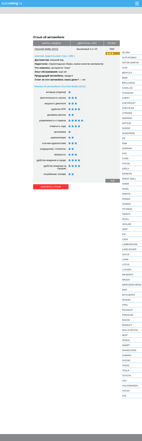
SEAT (125, 335)
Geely (125, 168)
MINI (124, 289)
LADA (125, 239)
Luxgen (126, 269)
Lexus (125, 254)
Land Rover (129, 249)
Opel (125, 305)
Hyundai (127, 209)
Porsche (127, 315)
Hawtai (126, 194)
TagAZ (125, 365)
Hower (126, 204)
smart (126, 345)
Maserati (127, 274)
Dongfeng (128, 133)
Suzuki (126, 360)
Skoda (126, 340)
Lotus (126, 264)
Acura (126, 52)
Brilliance (128, 83)
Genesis (127, 173)
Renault (127, 325)
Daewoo (127, 118)
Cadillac (127, 88)
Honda (126, 199)
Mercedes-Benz (131, 284)
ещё (112, 181)
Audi (124, 67)
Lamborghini (130, 244)
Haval (125, 189)
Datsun (126, 123)
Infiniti (126, 214)
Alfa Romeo (129, 57)
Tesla (125, 370)
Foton (126, 163)
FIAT (124, 153)
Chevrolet (129, 103)
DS (123, 138)
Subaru (126, 355)
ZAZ (124, 395)
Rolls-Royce (130, 330)
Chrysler (128, 108)
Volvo (126, 390)
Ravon (126, 320)
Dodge (126, 128)
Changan (127, 93)
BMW (125, 77)
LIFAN (125, 259)
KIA (124, 234)
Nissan (126, 300)
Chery (126, 98)
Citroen (127, 113)
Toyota (126, 375)
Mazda (126, 279)
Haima (125, 183)
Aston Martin (130, 62)
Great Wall (129, 178)
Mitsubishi (128, 295)
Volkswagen (130, 385)
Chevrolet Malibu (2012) (46, 49)
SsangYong (129, 350)
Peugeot (127, 310)
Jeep (125, 229)
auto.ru (12, 3)
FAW (124, 143)
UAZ (124, 380)
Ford (125, 158)
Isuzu (125, 219)
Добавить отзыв (51, 186)
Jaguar (126, 224)
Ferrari (127, 148)
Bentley (127, 72)
